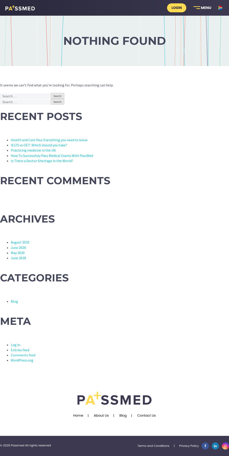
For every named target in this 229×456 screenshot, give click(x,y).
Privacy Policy (189, 446)
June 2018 (18, 258)
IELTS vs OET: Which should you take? (39, 145)
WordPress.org (22, 360)
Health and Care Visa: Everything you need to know (49, 140)
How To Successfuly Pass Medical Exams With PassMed (52, 155)
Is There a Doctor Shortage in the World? (42, 160)
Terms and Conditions (153, 446)
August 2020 (20, 242)
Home (78, 415)
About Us (101, 415)
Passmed (17, 445)
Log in (15, 345)
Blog (14, 301)
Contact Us (146, 415)
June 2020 (18, 247)
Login (177, 7)
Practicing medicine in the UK (33, 150)
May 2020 (18, 252)
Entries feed (20, 350)
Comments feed (23, 355)
